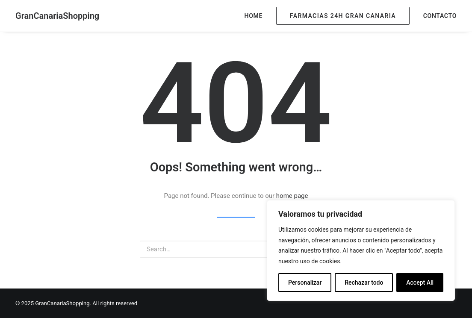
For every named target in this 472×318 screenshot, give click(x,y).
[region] (361, 250)
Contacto (440, 15)
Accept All (420, 282)
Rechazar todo (364, 282)
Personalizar (305, 282)
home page (292, 196)
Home (254, 15)
